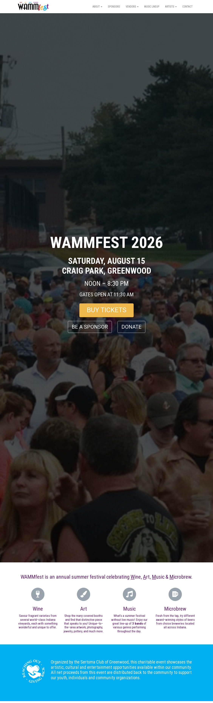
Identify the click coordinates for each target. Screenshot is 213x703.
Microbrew (175, 609)
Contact (187, 6)
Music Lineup (151, 6)
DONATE (131, 327)
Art (83, 609)
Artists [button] (171, 6)
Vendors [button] (132, 6)
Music (129, 609)
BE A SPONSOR (90, 327)
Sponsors (114, 6)
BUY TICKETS (106, 310)
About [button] (97, 6)
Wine (38, 609)
